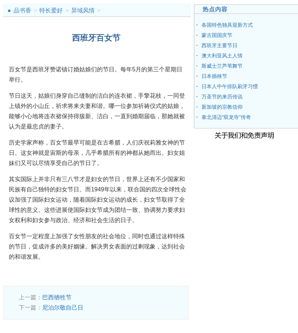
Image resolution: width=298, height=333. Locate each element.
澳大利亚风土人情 (222, 56)
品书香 (22, 10)
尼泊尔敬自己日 (62, 307)
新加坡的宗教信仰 (222, 107)
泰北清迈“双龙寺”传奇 (226, 117)
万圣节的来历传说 (222, 97)
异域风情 (83, 10)
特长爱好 (51, 10)
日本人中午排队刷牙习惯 (229, 86)
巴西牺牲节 (57, 297)
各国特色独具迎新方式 (227, 25)
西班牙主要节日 (219, 45)
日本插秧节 (214, 76)
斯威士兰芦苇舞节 (222, 66)
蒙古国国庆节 (216, 35)
